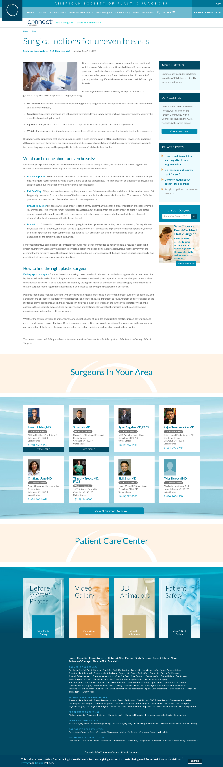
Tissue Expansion (187, 706)
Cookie (39, 763)
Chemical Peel (122, 676)
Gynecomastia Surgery (156, 679)
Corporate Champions (107, 732)
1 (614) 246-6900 (127, 444)
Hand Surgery (142, 703)
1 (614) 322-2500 (127, 496)
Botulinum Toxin (150, 670)
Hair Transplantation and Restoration (87, 682)
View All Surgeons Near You (111, 511)
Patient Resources (186, 263)
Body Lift (135, 670)
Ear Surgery (181, 676)
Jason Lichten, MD (39, 427)
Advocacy (156, 740)
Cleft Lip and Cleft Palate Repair (152, 700)
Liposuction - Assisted (175, 682)
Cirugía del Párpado (134, 715)
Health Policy (179, 740)
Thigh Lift (191, 688)
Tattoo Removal (176, 688)
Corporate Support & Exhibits (153, 732)
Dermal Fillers (167, 676)
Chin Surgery (137, 676)
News (136, 12)
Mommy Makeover (123, 685)
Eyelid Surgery (75, 679)
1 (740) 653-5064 (37, 444)
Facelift (88, 679)
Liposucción (180, 715)
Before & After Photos (81, 12)
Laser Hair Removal (116, 682)
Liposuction (156, 682)
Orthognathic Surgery (97, 706)
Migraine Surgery (77, 706)
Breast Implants (36, 176)
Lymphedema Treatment (163, 703)
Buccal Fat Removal (170, 673)
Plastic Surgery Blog (101, 723)
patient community (89, 22)
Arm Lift (107, 670)
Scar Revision (134, 706)
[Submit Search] (194, 216)
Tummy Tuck (87, 691)
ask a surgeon (65, 22)
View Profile (43, 449)
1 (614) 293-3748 (173, 447)
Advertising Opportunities (81, 732)
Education (106, 740)
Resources (192, 740)
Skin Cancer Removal (167, 706)
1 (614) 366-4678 (37, 498)
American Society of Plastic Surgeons (111, 3)
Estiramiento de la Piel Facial (158, 715)
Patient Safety (122, 12)
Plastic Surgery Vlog (122, 723)
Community (132, 740)
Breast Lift (33, 224)
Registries (145, 740)
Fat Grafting (34, 191)
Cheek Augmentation (102, 676)
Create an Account (179, 131)
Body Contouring (121, 670)
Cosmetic (42, 12)
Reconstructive (58, 12)
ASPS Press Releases (170, 723)
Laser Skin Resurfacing (138, 682)
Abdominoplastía (77, 715)
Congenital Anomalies (180, 700)
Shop (96, 740)
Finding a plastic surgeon (36, 274)
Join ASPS (87, 740)
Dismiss (194, 761)
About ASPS (99, 661)
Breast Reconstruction (105, 700)
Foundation (148, 12)
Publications (119, 740)
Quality (167, 740)
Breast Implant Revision (105, 673)
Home (30, 12)
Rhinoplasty (102, 688)
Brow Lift (154, 673)
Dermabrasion (152, 676)
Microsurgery (183, 703)
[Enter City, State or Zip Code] (176, 216)
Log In (218, 3)
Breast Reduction (37, 205)
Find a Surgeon (104, 12)
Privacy (25, 763)
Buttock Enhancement (79, 676)
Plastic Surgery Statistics (146, 723)
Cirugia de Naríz (114, 715)
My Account (74, 740)
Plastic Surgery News (79, 723)
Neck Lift (138, 685)
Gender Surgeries (104, 703)
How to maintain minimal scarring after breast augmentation (179, 160)
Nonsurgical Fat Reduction (81, 688)
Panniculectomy (118, 706)
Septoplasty (149, 706)
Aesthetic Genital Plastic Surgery (85, 670)
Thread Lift (74, 691)
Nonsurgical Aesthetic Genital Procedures (165, 685)
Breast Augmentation (170, 670)
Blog (34, 31)
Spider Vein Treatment (156, 688)
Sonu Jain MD (81, 427)
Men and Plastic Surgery (80, 685)
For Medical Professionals (207, 12)
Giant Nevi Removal (124, 703)
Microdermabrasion (103, 685)
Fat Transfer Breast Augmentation (126, 679)
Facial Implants (101, 679)
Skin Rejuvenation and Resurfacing (126, 688)
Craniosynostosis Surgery (81, 703)
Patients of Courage (80, 661)
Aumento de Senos (96, 715)
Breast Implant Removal (80, 673)
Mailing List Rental (128, 732)
